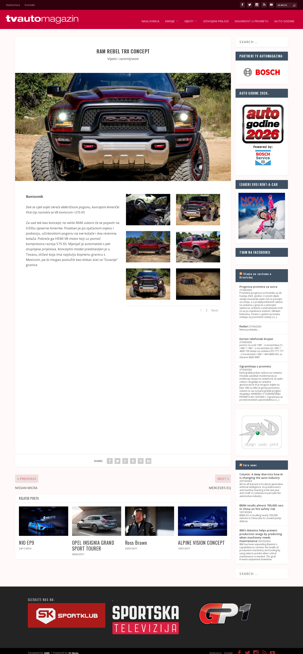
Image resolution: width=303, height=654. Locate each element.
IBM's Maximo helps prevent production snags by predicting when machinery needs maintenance (260, 532)
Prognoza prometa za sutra (258, 283)
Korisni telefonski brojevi (256, 335)
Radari (243, 322)
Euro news (250, 461)
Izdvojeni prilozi (216, 18)
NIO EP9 (26, 538)
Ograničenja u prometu (255, 363)
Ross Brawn (136, 538)
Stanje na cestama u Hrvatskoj (255, 272)
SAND (47, 649)
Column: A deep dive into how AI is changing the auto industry (261, 472)
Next (214, 307)
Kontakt (30, 5)
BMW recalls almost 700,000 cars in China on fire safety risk (261, 503)
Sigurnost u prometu (251, 18)
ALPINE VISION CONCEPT (201, 538)
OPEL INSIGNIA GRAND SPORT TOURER (93, 541)
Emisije (170, 18)
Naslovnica (13, 5)
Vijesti (188, 18)
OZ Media (73, 649)
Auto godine (284, 18)
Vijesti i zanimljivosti (123, 55)
